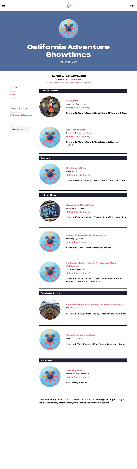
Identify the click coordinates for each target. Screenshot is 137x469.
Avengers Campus (106, 399)
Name (13, 91)
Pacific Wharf (65, 402)
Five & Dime (72, 100)
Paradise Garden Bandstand (80, 335)
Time (12, 97)
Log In (132, 5)
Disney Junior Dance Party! (80, 205)
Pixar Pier (78, 402)
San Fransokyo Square (98, 402)
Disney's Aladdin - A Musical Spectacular (86, 235)
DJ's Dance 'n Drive (76, 168)
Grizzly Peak (51, 402)
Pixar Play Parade (75, 370)
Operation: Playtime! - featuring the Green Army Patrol (94, 304)
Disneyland (15, 112)
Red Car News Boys (76, 129)
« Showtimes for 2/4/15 (57, 82)
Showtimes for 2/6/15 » (79, 82)
